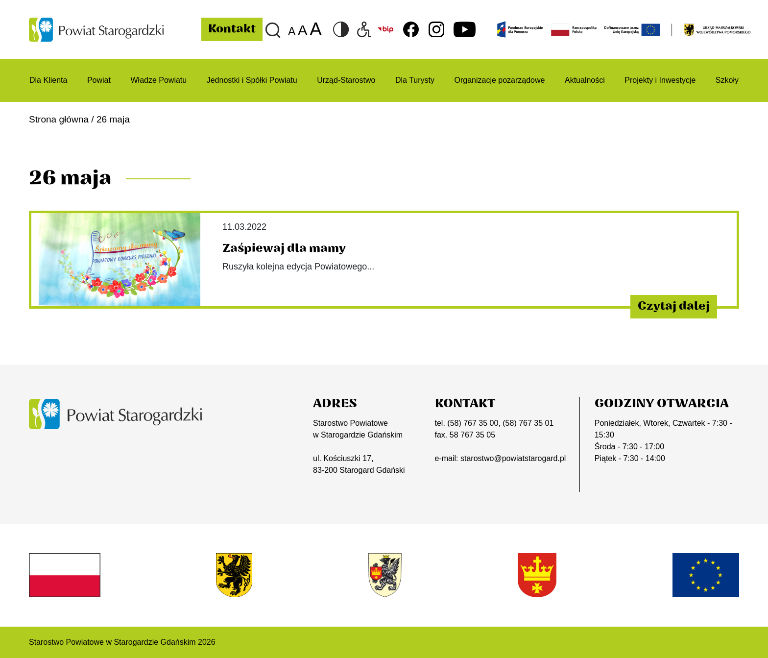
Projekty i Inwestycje (660, 80)
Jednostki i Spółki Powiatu (252, 80)
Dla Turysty (414, 80)
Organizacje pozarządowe (499, 80)
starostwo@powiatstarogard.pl (513, 458)
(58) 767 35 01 (528, 423)
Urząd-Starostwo (346, 80)
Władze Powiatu (158, 80)
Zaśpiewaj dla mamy (284, 248)
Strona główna (59, 119)
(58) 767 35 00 (472, 423)
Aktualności (585, 80)
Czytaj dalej (674, 306)
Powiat (99, 80)
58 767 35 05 (472, 435)
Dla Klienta (48, 80)
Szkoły (727, 80)
